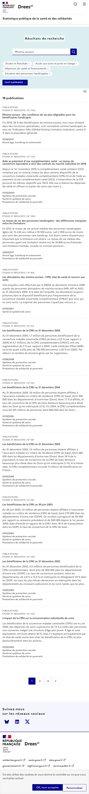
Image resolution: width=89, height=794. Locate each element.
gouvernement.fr (12, 766)
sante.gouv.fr (35, 760)
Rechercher (75, 4)
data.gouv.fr (55, 760)
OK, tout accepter (47, 787)
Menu (84, 4)
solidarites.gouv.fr (12, 760)
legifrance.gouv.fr (37, 766)
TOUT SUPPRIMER (14, 82)
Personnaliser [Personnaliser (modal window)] (74, 788)
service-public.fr (62, 766)
